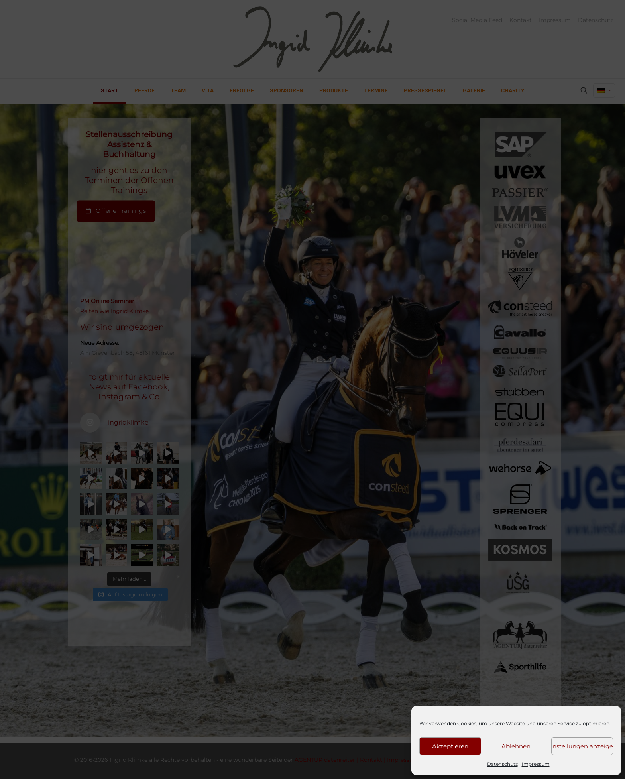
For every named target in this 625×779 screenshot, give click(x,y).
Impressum (536, 764)
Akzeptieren (450, 746)
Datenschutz (502, 764)
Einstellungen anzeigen (582, 746)
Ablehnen (516, 746)
